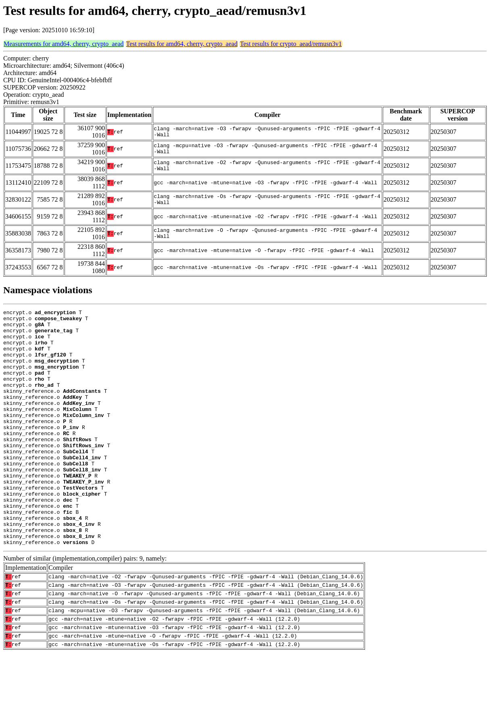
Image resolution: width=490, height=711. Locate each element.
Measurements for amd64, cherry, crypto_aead (64, 43)
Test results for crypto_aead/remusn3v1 (291, 43)
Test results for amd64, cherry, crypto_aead (182, 43)
